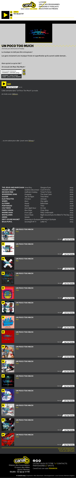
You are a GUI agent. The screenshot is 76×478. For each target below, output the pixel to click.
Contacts (62, 463)
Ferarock (53, 468)
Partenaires (39, 466)
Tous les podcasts (66, 449)
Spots (51, 466)
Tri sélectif (18, 14)
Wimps (31, 141)
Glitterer (15, 94)
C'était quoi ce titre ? (44, 463)
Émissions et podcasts (49, 7)
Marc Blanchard (38, 475)
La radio (42, 2)
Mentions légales (69, 475)
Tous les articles (66, 451)
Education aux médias (48, 9)
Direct (16, 11)
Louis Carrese (59, 475)
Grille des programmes (49, 4)
